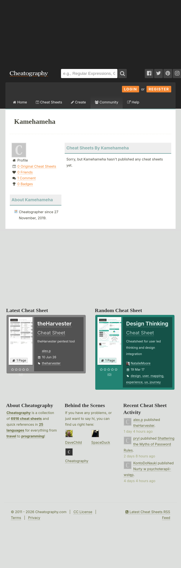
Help (133, 102)
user (145, 376)
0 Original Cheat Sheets (36, 166)
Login (130, 89)
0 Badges (25, 184)
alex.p (46, 351)
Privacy (34, 518)
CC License (82, 512)
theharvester (51, 363)
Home (20, 102)
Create (78, 102)
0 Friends (25, 172)
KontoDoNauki (145, 463)
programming (32, 436)
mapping (156, 376)
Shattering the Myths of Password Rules (149, 444)
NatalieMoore (140, 363)
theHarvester (143, 425)
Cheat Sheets (49, 102)
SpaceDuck (100, 442)
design (136, 376)
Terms (16, 518)
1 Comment (26, 178)
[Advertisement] (59, 32)
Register (159, 89)
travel (11, 436)
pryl (136, 438)
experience (134, 382)
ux (146, 382)
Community (106, 102)
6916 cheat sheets (26, 418)
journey (155, 382)
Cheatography (19, 413)
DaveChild (73, 442)
